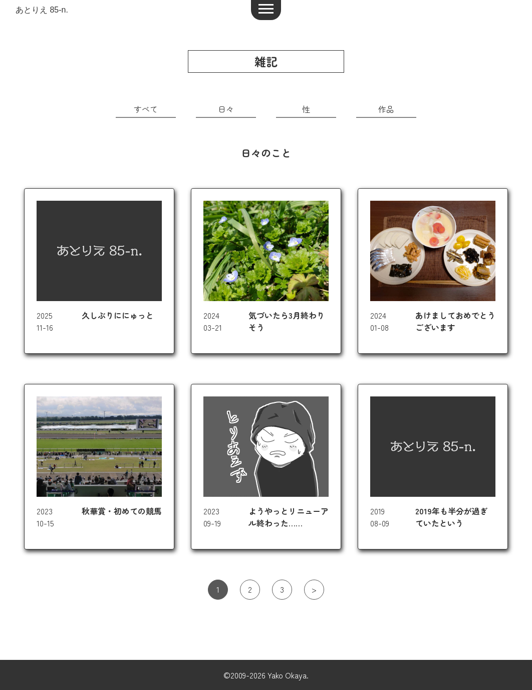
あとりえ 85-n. (42, 10)
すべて (146, 109)
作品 (386, 109)
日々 (226, 109)
